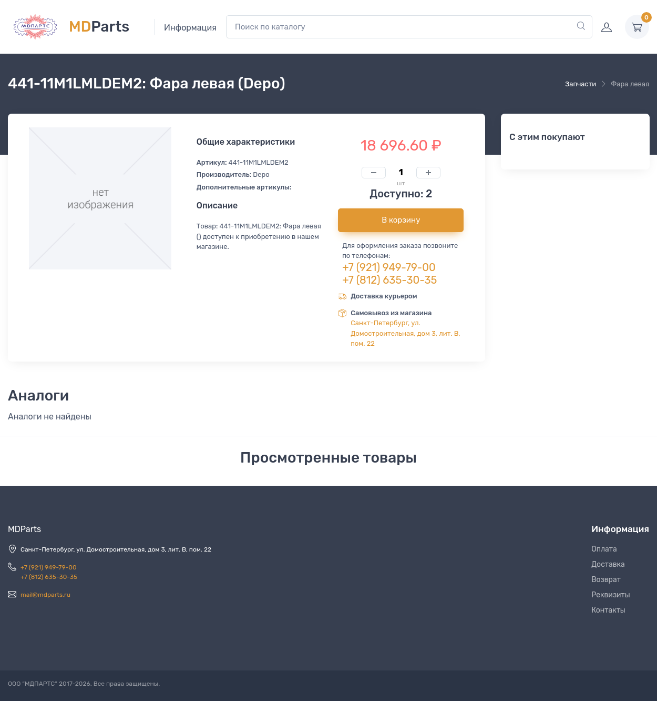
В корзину (401, 220)
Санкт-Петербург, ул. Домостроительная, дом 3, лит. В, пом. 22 (405, 333)
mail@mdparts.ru (45, 594)
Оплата (604, 549)
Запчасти (580, 84)
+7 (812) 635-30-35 (389, 280)
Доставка (608, 564)
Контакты (608, 610)
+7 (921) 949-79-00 (389, 267)
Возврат (606, 579)
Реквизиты (610, 594)
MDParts (24, 529)
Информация (190, 28)
